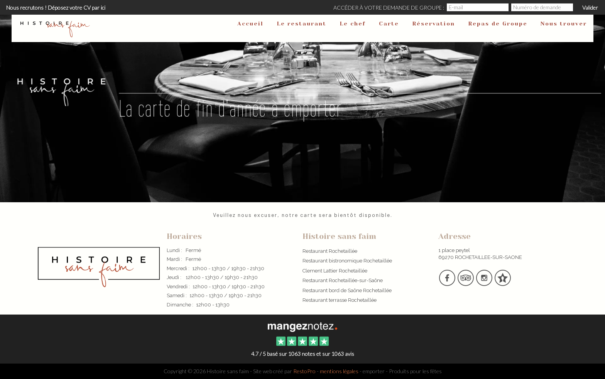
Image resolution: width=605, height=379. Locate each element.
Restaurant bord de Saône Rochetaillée (347, 290)
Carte (389, 23)
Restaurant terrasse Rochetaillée (339, 300)
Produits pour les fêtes (415, 371)
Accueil (250, 23)
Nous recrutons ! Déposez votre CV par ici (55, 7)
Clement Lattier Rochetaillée (334, 271)
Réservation (433, 23)
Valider (590, 7)
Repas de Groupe (497, 23)
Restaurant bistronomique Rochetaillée (347, 261)
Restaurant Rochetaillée (329, 251)
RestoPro (304, 371)
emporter (374, 371)
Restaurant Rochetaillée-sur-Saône (342, 280)
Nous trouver (564, 23)
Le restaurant (301, 23)
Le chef (353, 23)
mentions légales (339, 371)
